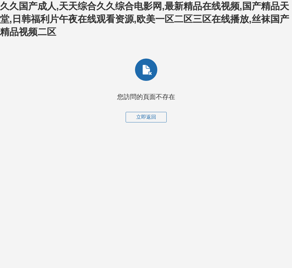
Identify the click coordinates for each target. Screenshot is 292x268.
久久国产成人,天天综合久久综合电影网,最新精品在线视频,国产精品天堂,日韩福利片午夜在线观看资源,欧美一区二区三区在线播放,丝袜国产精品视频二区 (144, 19)
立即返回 (146, 117)
